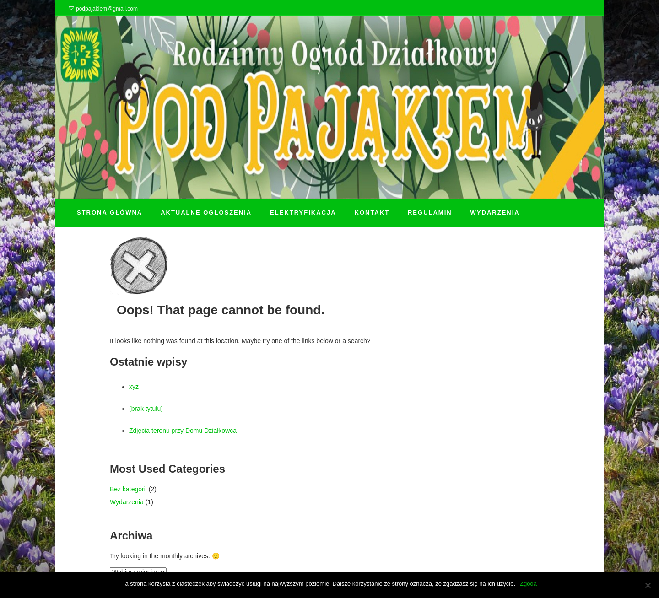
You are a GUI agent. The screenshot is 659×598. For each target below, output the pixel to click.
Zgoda (528, 583)
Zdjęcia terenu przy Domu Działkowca (183, 430)
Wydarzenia (127, 502)
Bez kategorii (128, 489)
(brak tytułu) (146, 408)
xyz (134, 386)
